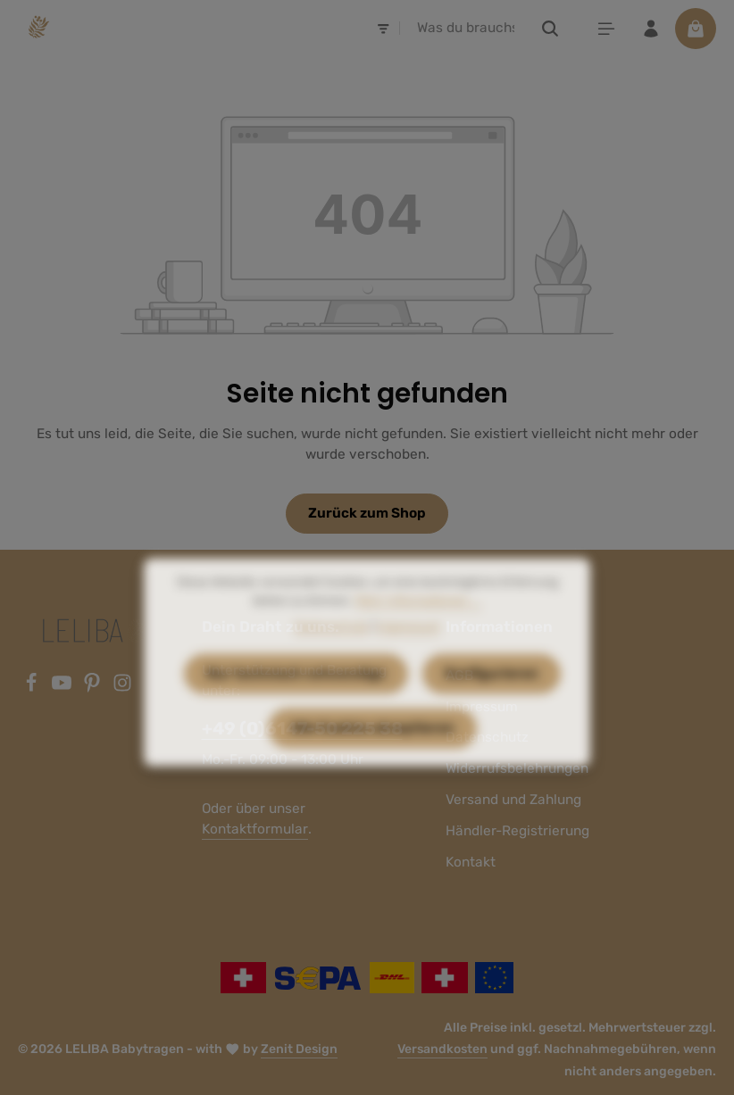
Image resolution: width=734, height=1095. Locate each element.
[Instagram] (122, 688)
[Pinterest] (93, 688)
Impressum (408, 656)
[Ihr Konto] (650, 28)
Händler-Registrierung (517, 831)
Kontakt (471, 862)
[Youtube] (63, 688)
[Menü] (606, 28)
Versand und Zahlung (513, 800)
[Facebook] (33, 688)
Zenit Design (299, 1049)
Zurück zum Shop (367, 513)
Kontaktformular (255, 829)
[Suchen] (550, 28)
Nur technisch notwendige (296, 703)
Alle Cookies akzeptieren (372, 758)
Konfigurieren (491, 703)
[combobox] (466, 28)
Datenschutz (332, 656)
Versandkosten (442, 1049)
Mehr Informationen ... (418, 630)
